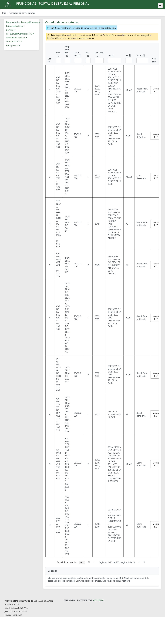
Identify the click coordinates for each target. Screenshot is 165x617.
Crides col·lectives (14, 26)
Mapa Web (69, 600)
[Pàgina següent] (139, 562)
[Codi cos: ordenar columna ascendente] (99, 54)
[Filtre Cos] (114, 60)
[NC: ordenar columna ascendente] (88, 54)
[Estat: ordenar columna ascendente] (142, 54)
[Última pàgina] (144, 562)
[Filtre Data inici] (78, 60)
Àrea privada (12, 45)
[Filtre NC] (88, 60)
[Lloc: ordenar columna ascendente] (58, 54)
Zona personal (13, 41)
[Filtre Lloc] (58, 60)
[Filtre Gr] (129, 60)
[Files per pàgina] (82, 562)
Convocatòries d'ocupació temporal (23, 22)
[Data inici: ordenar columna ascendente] (78, 54)
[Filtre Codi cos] (99, 60)
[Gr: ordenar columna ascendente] (128, 54)
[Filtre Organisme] (67, 60)
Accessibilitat (84, 600)
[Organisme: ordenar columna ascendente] (67, 54)
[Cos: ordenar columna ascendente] (114, 54)
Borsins (9, 29)
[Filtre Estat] (142, 60)
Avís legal (98, 600)
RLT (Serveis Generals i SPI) (19, 33)
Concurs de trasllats (15, 37)
